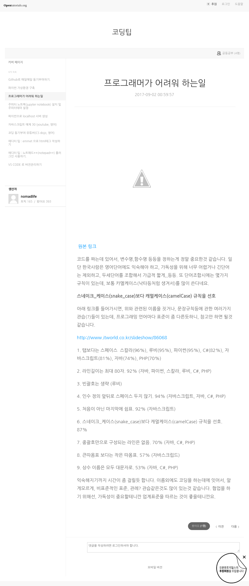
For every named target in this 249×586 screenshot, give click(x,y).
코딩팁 (124, 32)
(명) (199, 526)
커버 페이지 (15, 62)
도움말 (239, 4)
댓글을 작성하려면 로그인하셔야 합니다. (163, 547)
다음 (234, 526)
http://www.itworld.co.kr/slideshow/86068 (122, 337)
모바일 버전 (155, 567)
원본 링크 (86, 246)
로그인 (226, 4)
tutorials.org (15, 5)
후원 (214, 4)
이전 (221, 526)
